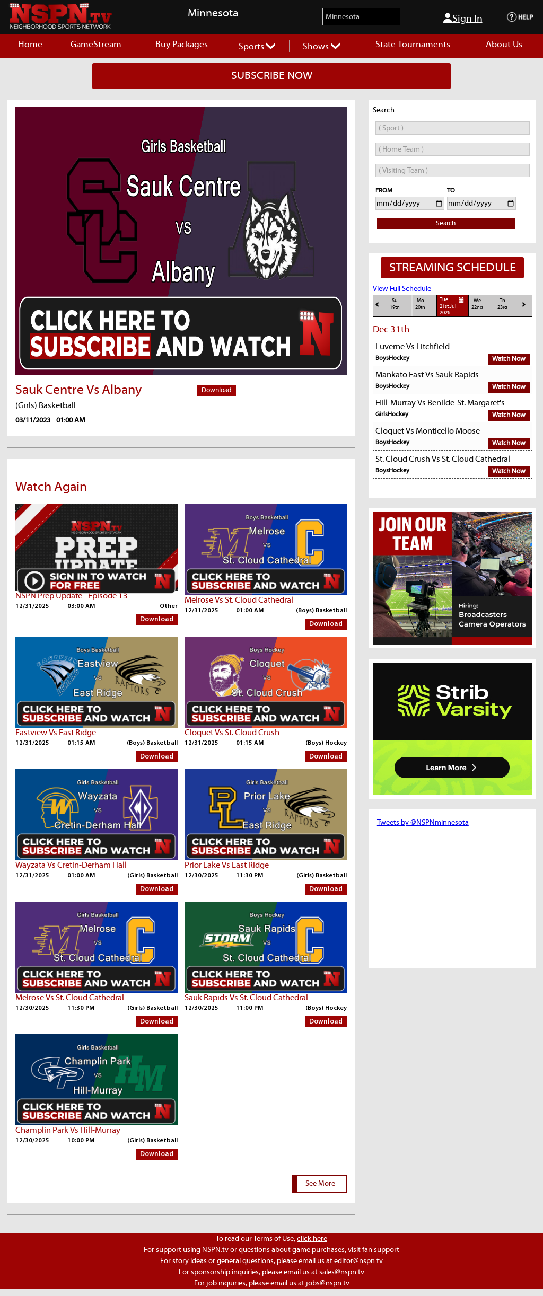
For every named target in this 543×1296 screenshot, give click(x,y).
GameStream (96, 45)
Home (30, 45)
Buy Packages (181, 45)
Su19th (395, 304)
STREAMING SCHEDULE (452, 268)
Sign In (463, 18)
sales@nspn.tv (341, 1272)
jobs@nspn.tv (327, 1283)
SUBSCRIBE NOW (271, 75)
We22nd (477, 304)
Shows (321, 47)
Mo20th (420, 304)
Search (446, 223)
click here (312, 1239)
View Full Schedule (402, 289)
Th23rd (502, 304)
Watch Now (509, 359)
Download (217, 390)
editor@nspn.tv (358, 1261)
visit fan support (373, 1250)
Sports (257, 47)
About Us (504, 45)
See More (320, 1183)
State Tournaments (412, 45)
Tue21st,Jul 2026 (453, 306)
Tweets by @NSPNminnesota (423, 822)
